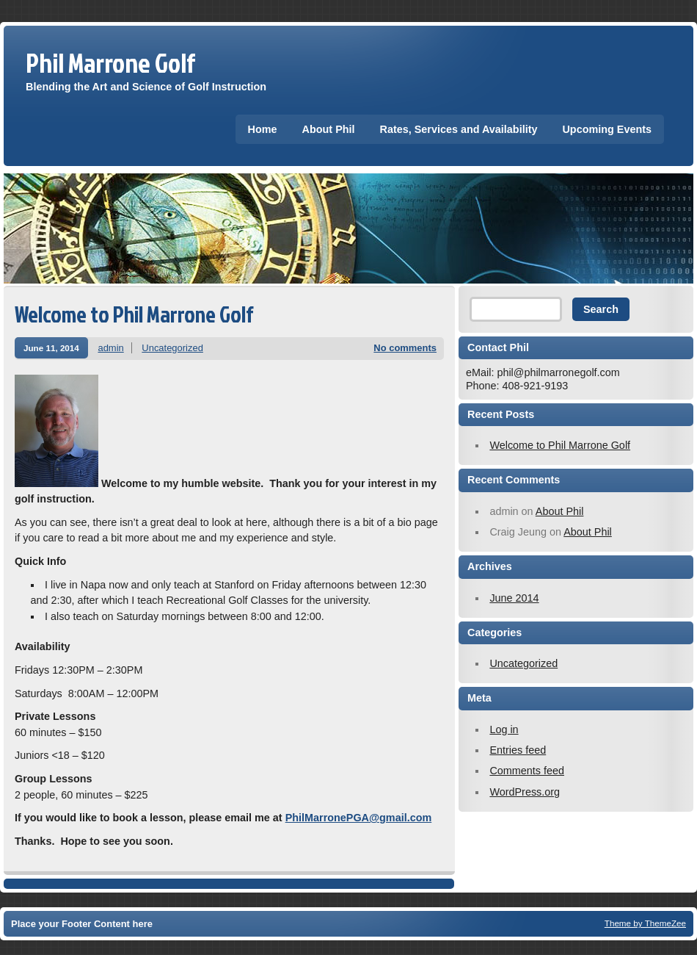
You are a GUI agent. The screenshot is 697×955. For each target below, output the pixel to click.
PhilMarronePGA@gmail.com (358, 818)
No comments (405, 347)
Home (262, 129)
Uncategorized (172, 347)
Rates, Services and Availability (459, 129)
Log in (503, 729)
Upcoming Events (607, 129)
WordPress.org (524, 792)
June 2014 (514, 598)
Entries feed (517, 750)
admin (110, 347)
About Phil (328, 129)
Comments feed (526, 770)
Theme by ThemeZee (645, 923)
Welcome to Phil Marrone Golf (134, 314)
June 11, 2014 (51, 348)
